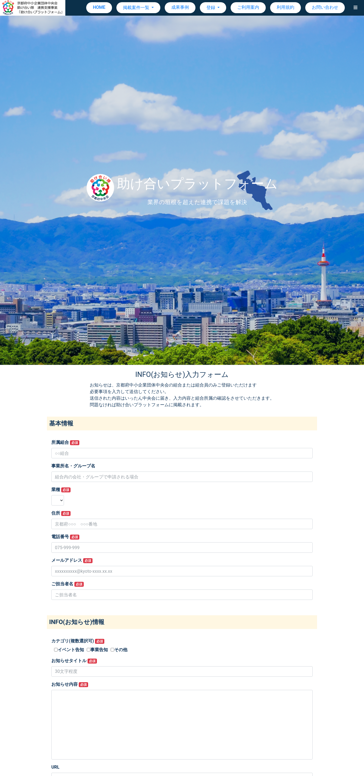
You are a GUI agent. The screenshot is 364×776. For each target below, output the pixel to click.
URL (55, 767)
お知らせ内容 (69, 684)
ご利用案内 (248, 7)
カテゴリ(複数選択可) (77, 641)
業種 (61, 489)
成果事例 (180, 7)
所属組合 (65, 442)
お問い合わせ (325, 7)
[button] (355, 7)
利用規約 (285, 7)
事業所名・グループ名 (73, 466)
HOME (99, 7)
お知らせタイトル (74, 661)
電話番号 (65, 537)
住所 (61, 513)
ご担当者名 (67, 584)
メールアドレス (72, 560)
